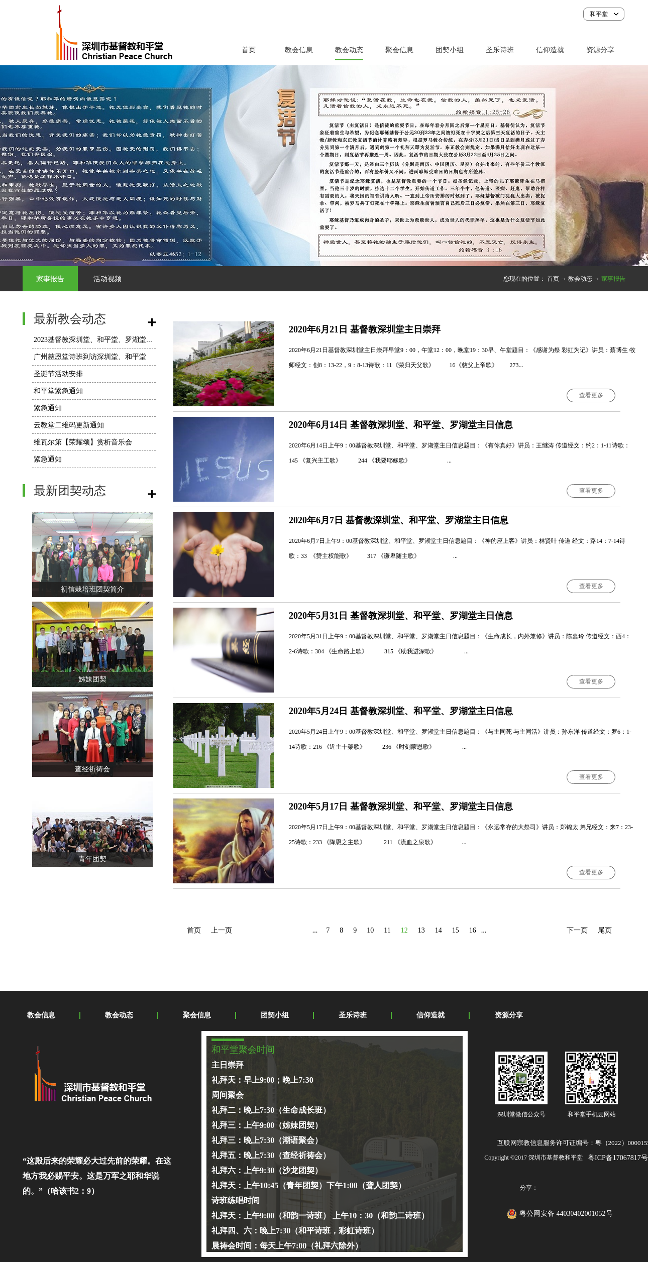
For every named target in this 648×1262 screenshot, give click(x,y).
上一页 (221, 930)
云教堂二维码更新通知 (69, 425)
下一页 (577, 930)
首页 (249, 50)
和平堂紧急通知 (58, 391)
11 (387, 930)
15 (455, 930)
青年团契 (92, 859)
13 (421, 930)
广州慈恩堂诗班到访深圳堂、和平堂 (90, 357)
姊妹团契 (92, 679)
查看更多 (591, 395)
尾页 (605, 930)
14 (438, 930)
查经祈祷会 (92, 769)
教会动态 (580, 278)
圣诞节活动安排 (58, 374)
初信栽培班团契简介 (92, 589)
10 (370, 930)
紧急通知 (48, 408)
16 (472, 930)
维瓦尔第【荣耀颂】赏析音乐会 (83, 442)
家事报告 (613, 278)
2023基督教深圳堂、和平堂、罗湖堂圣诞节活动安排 (114, 339)
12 (404, 930)
